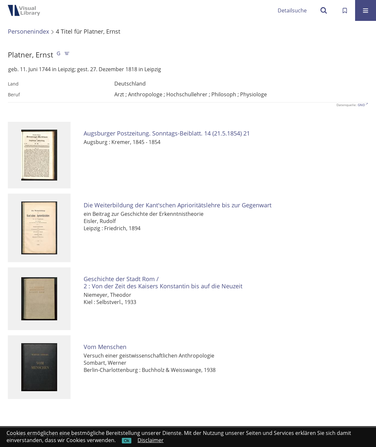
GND (361, 105)
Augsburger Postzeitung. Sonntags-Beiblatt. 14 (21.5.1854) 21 (167, 133)
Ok (126, 440)
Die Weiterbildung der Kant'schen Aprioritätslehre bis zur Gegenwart (177, 205)
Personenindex (28, 31)
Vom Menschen (105, 347)
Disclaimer (151, 440)
